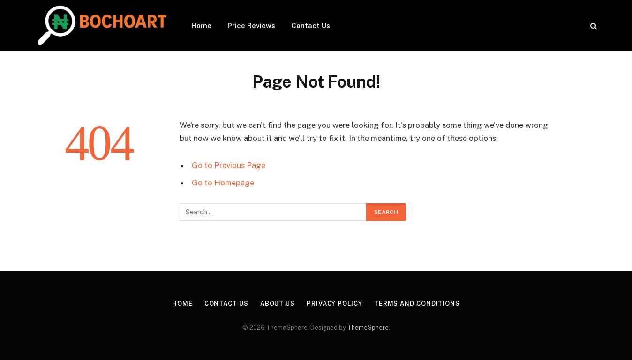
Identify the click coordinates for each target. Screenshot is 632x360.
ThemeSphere (368, 327)
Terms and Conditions (417, 303)
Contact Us (310, 25)
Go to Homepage (223, 182)
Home (201, 25)
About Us (277, 303)
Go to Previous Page (228, 165)
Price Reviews (251, 25)
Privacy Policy (334, 303)
